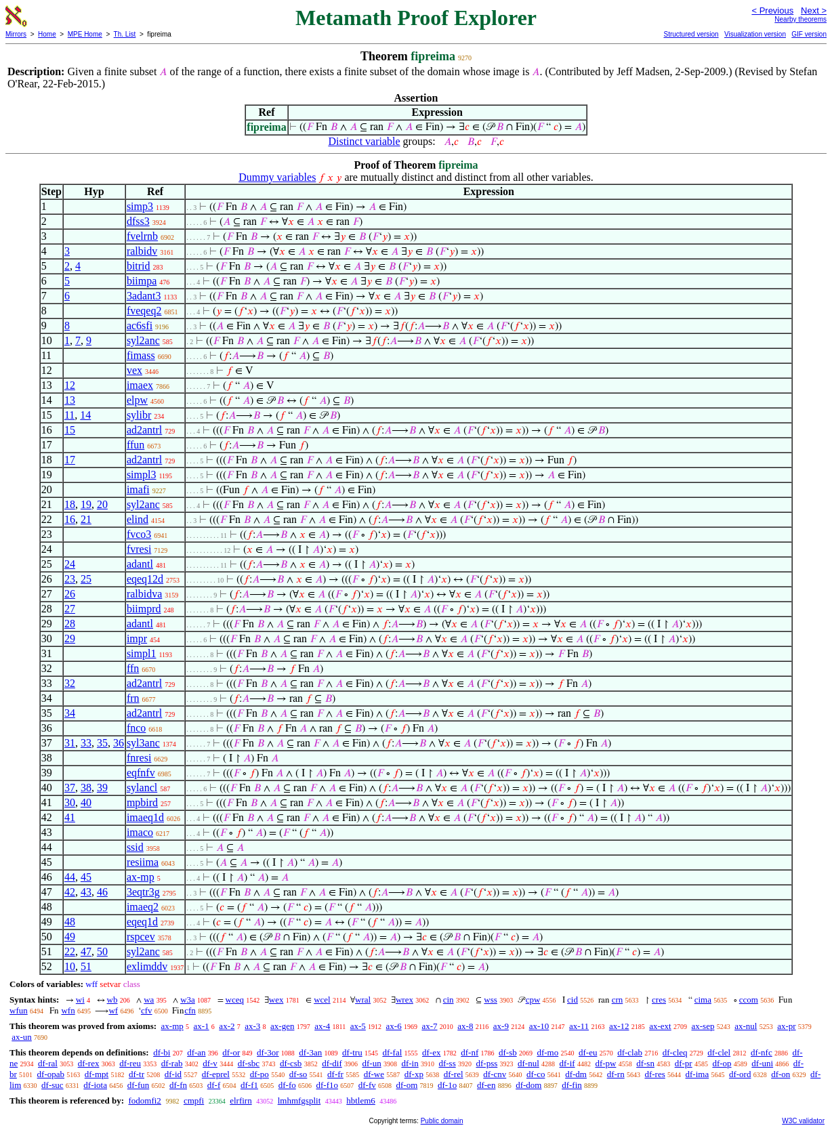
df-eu (588, 1052)
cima (702, 999)
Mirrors (15, 34)
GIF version (809, 34)
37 (69, 787)
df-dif (332, 1063)
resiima (143, 862)
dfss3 (138, 221)
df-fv (367, 1085)
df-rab (172, 1063)
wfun (18, 1010)
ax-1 (201, 1026)
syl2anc (143, 340)
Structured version (690, 34)
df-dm (576, 1074)
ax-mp (140, 877)
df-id (173, 1074)
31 (69, 743)
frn (133, 698)
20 (102, 504)
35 (102, 743)
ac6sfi (139, 325)
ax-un (22, 1037)
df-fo (287, 1085)
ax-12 (619, 1026)
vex (134, 370)
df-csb (291, 1063)
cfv (146, 1010)
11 (69, 415)
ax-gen (282, 1026)
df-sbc (249, 1063)
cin (448, 999)
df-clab (629, 1052)
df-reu (130, 1063)
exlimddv (147, 966)
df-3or (268, 1052)
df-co (535, 1074)
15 (69, 430)
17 (69, 459)
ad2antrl (144, 430)
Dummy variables (277, 177)
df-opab (50, 1074)
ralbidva (144, 594)
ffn (133, 668)
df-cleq (675, 1052)
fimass (141, 355)
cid (572, 999)
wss (490, 999)
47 (86, 951)
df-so (298, 1074)
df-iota (95, 1085)
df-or (231, 1052)
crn (617, 999)
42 (69, 892)
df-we (374, 1074)
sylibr (139, 415)
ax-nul (745, 1026)
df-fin (572, 1085)
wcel (322, 999)
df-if (567, 1063)
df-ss (446, 1063)
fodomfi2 (144, 1100)
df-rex (89, 1063)
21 (86, 519)
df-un (371, 1063)
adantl (140, 564)
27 (69, 608)
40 (86, 802)
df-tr (136, 1074)
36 (118, 743)
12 (69, 385)
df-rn (616, 1074)
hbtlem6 (360, 1100)
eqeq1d (142, 921)
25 (86, 579)
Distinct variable (364, 141)
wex (276, 999)
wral (363, 999)
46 (102, 892)
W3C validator (803, 1121)
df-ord (740, 1074)
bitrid (138, 266)
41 (69, 817)
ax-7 (429, 1026)
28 (69, 623)
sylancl (142, 787)
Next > (814, 10)
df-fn (178, 1085)
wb (112, 999)
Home (47, 34)
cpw (533, 999)
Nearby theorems (800, 19)
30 (69, 802)
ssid (135, 847)
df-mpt (96, 1074)
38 (86, 787)
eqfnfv (141, 772)
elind (137, 519)
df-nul (528, 1063)
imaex (140, 385)
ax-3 (252, 1026)
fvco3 (139, 534)
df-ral (48, 1063)
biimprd (144, 608)
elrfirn (240, 1100)
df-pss (486, 1063)
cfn (190, 1010)
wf (113, 1010)
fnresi (139, 757)
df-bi (161, 1052)
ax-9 (501, 1026)
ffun (135, 444)
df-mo (547, 1052)
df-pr (683, 1063)
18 (69, 504)
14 (85, 415)
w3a (187, 999)
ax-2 (226, 1026)
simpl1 (142, 653)
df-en (486, 1085)
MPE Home (85, 34)
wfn (68, 1010)
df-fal (392, 1052)
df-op (721, 1063)
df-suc (52, 1085)
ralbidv (142, 251)
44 (69, 877)
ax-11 (579, 1026)
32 (69, 683)
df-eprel (216, 1074)
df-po (259, 1074)
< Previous (772, 10)
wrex (404, 999)
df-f (214, 1085)
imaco (140, 832)
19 (86, 504)
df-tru (352, 1052)
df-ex (431, 1052)
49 (69, 936)
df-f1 (249, 1085)
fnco (136, 728)
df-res (654, 1074)
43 (86, 892)
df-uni (762, 1063)
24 (69, 564)
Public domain (442, 1121)
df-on (780, 1074)
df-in (409, 1063)
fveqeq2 (144, 310)
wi (80, 999)
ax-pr (786, 1026)
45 (86, 877)
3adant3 (144, 295)
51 (86, 966)
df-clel (718, 1052)
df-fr (335, 1074)
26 (69, 594)
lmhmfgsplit (299, 1100)
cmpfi (194, 1100)
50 (102, 951)
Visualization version (755, 34)
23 (69, 579)
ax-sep (702, 1026)
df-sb (508, 1052)
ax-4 (322, 1026)
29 (69, 638)
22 (69, 951)
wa (149, 999)
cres (659, 999)
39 (102, 787)
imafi (138, 489)
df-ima (697, 1074)
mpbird (142, 802)
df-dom (528, 1085)
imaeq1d (145, 817)
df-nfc (761, 1052)
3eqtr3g (143, 892)
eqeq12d (145, 579)
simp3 (140, 206)
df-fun (138, 1085)
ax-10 (539, 1026)
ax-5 (358, 1026)
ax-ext (660, 1026)
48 (69, 921)
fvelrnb (142, 236)
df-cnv (494, 1074)
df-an (196, 1052)
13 (69, 400)
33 (86, 743)
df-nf (469, 1052)
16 (69, 519)
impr (137, 638)
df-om (407, 1085)
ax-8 (465, 1026)
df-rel (453, 1074)
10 (69, 966)
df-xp (413, 1074)
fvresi (139, 549)
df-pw (605, 1063)
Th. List (125, 34)
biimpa (142, 281)
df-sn (645, 1063)
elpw (137, 400)
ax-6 (394, 1026)
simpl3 (142, 474)
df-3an (310, 1052)
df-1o (447, 1085)
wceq (235, 999)
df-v (210, 1063)
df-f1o (327, 1085)
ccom (748, 999)
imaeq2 (143, 907)
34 (69, 713)
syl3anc (143, 743)
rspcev (141, 936)
